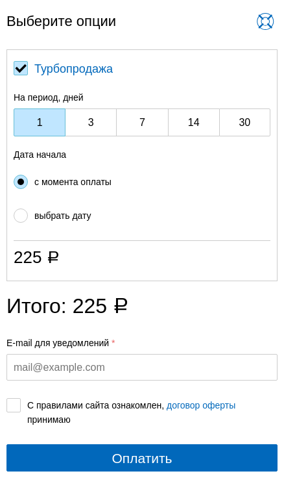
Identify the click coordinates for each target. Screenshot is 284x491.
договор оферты (201, 405)
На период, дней (49, 97)
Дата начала (40, 154)
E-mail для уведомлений (57, 343)
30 (244, 122)
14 (194, 122)
